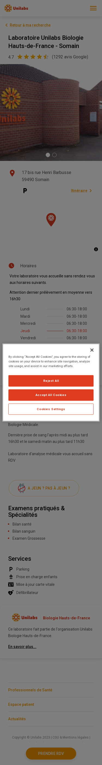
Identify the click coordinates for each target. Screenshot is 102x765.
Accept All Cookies (51, 395)
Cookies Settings (51, 409)
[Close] (92, 350)
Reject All (51, 380)
